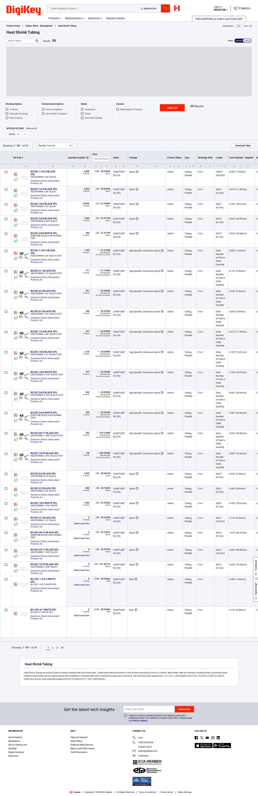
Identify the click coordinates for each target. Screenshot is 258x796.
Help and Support (78, 737)
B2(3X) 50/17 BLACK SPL (45, 433)
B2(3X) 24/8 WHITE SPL (44, 233)
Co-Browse (140, 756)
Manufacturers (73, 18)
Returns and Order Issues (82, 748)
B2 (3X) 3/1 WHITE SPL (43, 609)
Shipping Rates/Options (81, 745)
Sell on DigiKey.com (17, 745)
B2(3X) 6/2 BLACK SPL (43, 290)
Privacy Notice (139, 720)
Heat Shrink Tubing (67, 26)
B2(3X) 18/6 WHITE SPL (44, 372)
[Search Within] (21, 40)
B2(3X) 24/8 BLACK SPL (44, 218)
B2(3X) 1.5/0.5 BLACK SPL (43, 173)
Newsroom (13, 756)
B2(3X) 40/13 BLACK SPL (45, 532)
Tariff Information (78, 752)
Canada (75, 792)
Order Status (76, 741)
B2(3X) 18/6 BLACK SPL (44, 203)
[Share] (248, 26)
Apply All (172, 107)
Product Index (13, 26)
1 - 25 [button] (16, 145)
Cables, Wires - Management (39, 26)
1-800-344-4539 (143, 742)
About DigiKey (15, 737)
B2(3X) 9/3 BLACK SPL (43, 311)
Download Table (243, 145)
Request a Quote (115, 18)
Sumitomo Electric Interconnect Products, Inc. (45, 182)
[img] (24, 11)
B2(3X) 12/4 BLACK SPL (44, 189)
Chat (138, 738)
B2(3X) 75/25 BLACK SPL (45, 453)
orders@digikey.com (145, 751)
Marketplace (14, 741)
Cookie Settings (184, 792)
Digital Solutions (16, 752)
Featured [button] (47, 145)
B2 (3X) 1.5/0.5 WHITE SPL (43, 580)
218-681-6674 (142, 747)
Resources (94, 18)
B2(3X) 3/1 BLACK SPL (43, 270)
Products (53, 18)
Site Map (12, 748)
